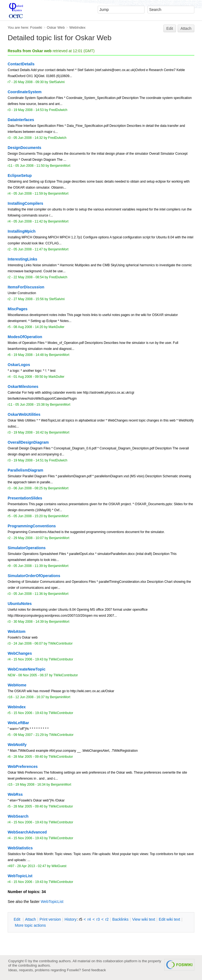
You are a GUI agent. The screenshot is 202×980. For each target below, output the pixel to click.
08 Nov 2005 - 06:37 (33, 675)
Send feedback (94, 970)
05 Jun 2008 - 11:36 (28, 594)
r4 (89, 919)
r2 (106, 919)
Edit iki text (169, 919)
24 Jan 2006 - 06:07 (28, 643)
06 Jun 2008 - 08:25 (28, 488)
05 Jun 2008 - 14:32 (28, 138)
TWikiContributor (60, 643)
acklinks (120, 919)
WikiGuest (59, 866)
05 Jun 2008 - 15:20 (28, 516)
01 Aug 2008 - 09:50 (28, 377)
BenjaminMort (60, 166)
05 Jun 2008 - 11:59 (28, 193)
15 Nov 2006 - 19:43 (28, 659)
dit (17, 919)
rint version (50, 919)
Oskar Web (56, 27)
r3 (98, 919)
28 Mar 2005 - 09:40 (28, 757)
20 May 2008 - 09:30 (28, 82)
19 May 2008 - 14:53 (28, 110)
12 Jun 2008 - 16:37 (30, 697)
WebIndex (77, 27)
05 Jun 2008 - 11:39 (28, 566)
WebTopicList (52, 901)
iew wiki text (143, 919)
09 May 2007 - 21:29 (28, 735)
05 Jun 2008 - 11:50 (30, 166)
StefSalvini (57, 82)
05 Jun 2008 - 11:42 (28, 221)
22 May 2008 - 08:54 (28, 277)
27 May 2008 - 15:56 (28, 299)
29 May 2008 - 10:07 (28, 538)
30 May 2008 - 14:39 (28, 622)
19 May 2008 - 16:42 (28, 432)
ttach (30, 919)
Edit (169, 28)
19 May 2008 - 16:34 (30, 784)
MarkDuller (56, 327)
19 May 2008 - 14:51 (28, 460)
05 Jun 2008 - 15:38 (30, 404)
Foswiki (36, 27)
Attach (186, 28)
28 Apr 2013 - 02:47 (31, 866)
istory (71, 919)
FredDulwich (58, 110)
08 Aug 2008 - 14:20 (28, 327)
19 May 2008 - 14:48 (28, 355)
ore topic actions (30, 925)
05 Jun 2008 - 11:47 (28, 249)
